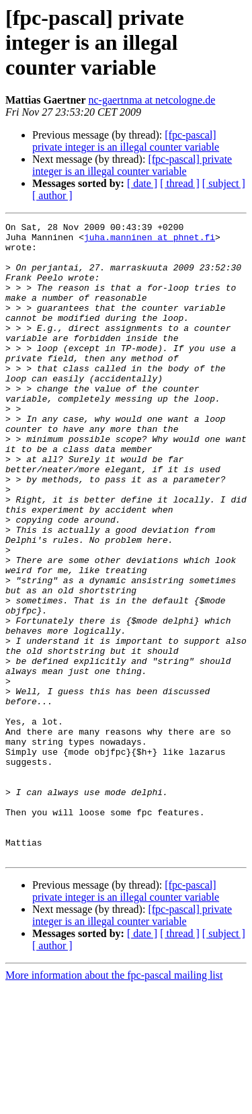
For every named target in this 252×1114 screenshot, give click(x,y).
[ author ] (52, 195)
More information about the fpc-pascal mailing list (113, 1102)
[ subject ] (223, 183)
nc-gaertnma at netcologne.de (152, 100)
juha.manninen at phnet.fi (149, 241)
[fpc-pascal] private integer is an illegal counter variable (125, 141)
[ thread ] (180, 183)
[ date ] (142, 183)
